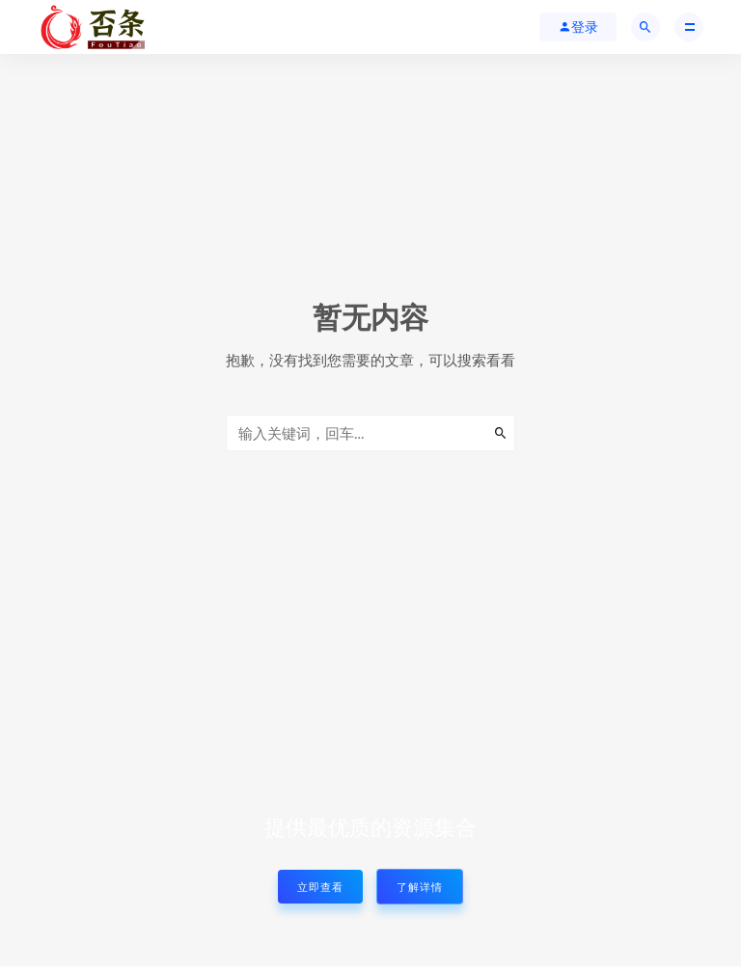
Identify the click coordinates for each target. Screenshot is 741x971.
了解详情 (420, 886)
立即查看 (320, 886)
